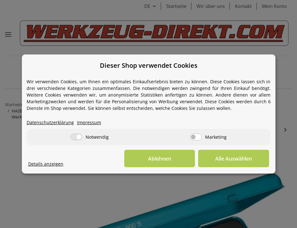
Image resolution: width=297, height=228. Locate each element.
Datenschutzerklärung (50, 123)
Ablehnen (170, 158)
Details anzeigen (45, 164)
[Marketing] (196, 137)
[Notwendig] (76, 137)
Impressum (89, 123)
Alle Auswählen (237, 158)
